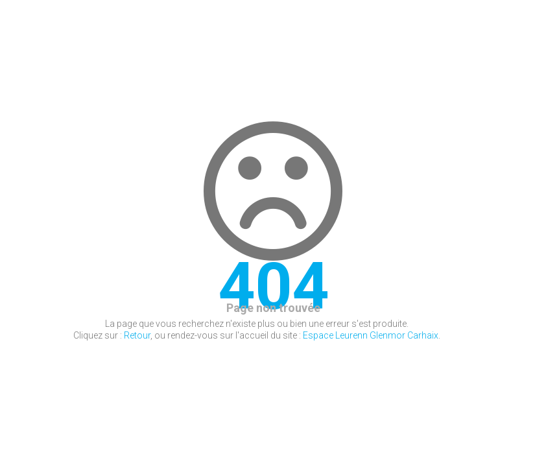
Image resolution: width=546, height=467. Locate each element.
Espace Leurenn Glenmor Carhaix (370, 335)
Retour (137, 335)
